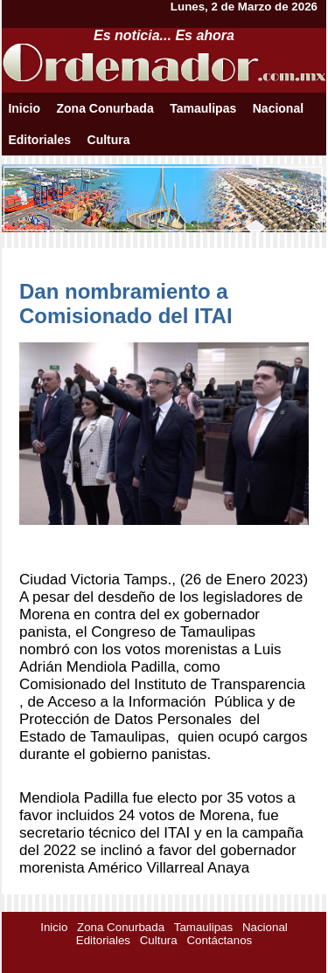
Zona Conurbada (104, 108)
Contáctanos (219, 940)
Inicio (24, 108)
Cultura (108, 140)
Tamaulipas (203, 108)
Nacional (278, 108)
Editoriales (39, 140)
